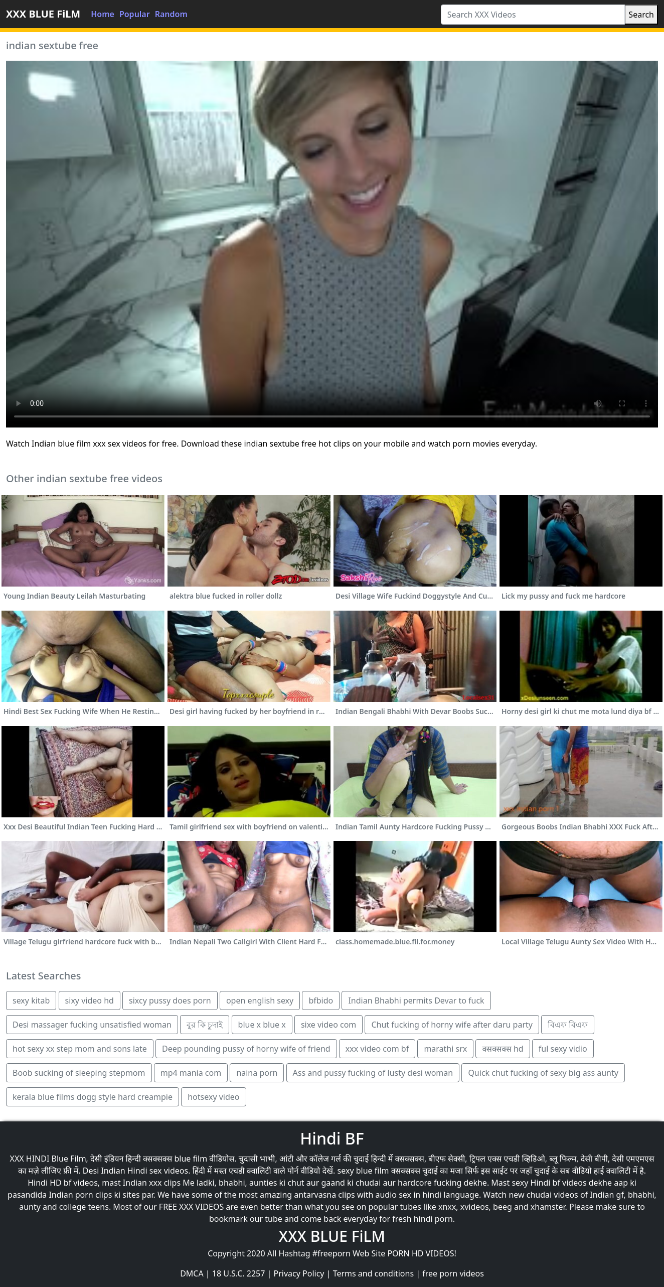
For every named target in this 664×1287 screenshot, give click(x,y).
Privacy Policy (299, 1273)
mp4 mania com (191, 1072)
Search (641, 14)
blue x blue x (262, 1024)
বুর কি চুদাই (205, 1024)
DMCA (192, 1273)
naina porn (256, 1072)
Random (171, 14)
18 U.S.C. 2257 (238, 1273)
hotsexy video (213, 1096)
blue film (190, 1158)
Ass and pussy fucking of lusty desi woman (373, 1072)
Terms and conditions (373, 1273)
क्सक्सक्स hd (502, 1048)
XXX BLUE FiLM (43, 14)
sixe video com (328, 1024)
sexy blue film (363, 1170)
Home (102, 14)
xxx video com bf (377, 1048)
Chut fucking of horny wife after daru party (451, 1024)
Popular (134, 14)
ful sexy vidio (563, 1048)
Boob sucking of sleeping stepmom (79, 1072)
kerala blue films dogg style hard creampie (93, 1096)
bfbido (320, 1000)
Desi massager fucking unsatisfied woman (92, 1024)
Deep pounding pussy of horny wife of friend (246, 1048)
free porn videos (453, 1273)
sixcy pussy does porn (170, 1000)
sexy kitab (31, 1000)
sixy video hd (89, 1000)
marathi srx (445, 1048)
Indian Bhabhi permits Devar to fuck (416, 1000)
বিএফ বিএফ (568, 1024)
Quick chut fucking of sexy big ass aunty (543, 1072)
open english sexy (259, 1000)
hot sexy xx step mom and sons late (80, 1048)
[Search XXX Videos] (533, 15)
